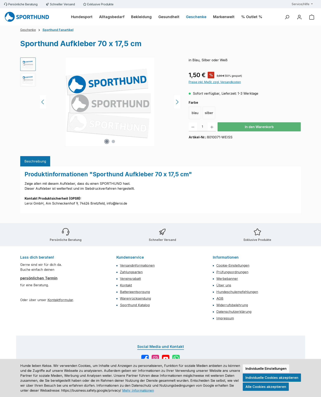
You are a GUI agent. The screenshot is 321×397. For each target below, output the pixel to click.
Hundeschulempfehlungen (237, 292)
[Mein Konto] (299, 17)
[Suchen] (287, 17)
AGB (219, 298)
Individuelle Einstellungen (266, 368)
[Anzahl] (202, 126)
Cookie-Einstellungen (232, 265)
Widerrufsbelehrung (232, 305)
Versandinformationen (137, 265)
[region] (100, 102)
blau (195, 113)
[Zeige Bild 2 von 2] (113, 141)
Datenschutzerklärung (233, 312)
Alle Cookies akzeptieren (265, 387)
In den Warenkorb (259, 127)
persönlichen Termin (39, 278)
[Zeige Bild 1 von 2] (106, 141)
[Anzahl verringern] (193, 126)
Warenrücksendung (135, 298)
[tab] (35, 161)
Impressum (225, 318)
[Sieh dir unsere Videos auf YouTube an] (165, 358)
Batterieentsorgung (135, 292)
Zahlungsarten (131, 272)
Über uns (223, 285)
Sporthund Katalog (135, 305)
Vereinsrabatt (130, 279)
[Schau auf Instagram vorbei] (155, 358)
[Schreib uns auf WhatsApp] (176, 358)
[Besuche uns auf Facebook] (145, 358)
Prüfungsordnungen (232, 272)
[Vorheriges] (43, 102)
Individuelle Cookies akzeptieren (271, 378)
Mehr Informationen (138, 390)
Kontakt (126, 285)
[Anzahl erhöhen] (212, 126)
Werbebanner (227, 279)
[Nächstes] (177, 102)
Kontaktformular (60, 300)
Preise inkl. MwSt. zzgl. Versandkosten (215, 82)
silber (209, 113)
